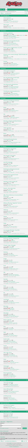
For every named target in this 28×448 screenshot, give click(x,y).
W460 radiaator (11, 309)
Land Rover (6, 299)
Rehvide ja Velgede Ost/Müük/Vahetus (13, 121)
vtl (9, 247)
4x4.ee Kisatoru (7, 18)
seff (6, 256)
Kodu (3, 9)
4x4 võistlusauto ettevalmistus (11, 84)
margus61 (7, 249)
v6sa (7, 143)
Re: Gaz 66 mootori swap (13, 355)
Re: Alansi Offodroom (12, 392)
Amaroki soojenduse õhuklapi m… (14, 369)
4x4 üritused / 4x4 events (9, 155)
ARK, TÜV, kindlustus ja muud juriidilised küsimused (13, 195)
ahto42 (7, 283)
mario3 (4, 439)
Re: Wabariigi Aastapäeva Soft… (14, 158)
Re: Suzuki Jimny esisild (13, 342)
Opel (5, 332)
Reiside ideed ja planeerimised (11, 174)
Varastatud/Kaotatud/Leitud (10, 139)
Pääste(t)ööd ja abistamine (10, 148)
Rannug (7, 200)
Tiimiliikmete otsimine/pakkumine (12, 91)
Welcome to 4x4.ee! (8, 414)
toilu (6, 159)
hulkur (26, 35)
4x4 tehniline (3, 30)
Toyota (5, 346)
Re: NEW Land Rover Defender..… (14, 302)
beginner (7, 22)
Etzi (18, 172)
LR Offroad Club (7, 396)
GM (4, 272)
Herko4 (15, 233)
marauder (7, 118)
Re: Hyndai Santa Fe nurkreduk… (14, 282)
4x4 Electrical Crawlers (9, 405)
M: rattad (10, 136)
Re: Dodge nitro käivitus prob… (14, 262)
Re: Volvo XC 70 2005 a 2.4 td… (14, 37)
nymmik (7, 370)
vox (6, 363)
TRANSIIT (7, 400)
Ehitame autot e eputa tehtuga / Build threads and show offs (15, 55)
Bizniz (5, 133)
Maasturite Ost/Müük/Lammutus (11, 100)
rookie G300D (8, 310)
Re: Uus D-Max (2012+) (13, 289)
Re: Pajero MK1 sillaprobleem (14, 316)
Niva (5, 326)
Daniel (9, 36)
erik (11, 36)
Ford (5, 265)
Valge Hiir (9, 391)
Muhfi (7, 111)
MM (12, 73)
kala (4, 36)
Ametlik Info (3, 68)
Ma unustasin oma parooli (4, 428)
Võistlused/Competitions (9, 71)
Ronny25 (7, 336)
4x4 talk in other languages (6, 411)
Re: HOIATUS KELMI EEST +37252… (15, 142)
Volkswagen (6, 366)
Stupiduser (21, 35)
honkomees (8, 343)
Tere (10, 233)
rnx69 (7, 276)
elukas (7, 263)
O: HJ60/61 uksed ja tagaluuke (14, 117)
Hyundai (5, 279)
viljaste (7, 166)
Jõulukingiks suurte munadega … (14, 94)
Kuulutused (3, 98)
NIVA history (11, 329)
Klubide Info (3, 380)
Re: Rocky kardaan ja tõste (13, 255)
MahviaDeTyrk (8, 95)
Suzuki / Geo (6, 339)
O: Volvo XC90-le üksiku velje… (14, 362)
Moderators (9, 20)
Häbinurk (6, 210)
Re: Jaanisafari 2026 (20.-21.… (14, 385)
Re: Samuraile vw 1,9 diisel (13, 44)
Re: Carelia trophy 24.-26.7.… (14, 74)
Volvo (5, 359)
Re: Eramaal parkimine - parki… (14, 199)
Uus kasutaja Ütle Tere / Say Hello (11, 230)
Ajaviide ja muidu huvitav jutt (10, 181)
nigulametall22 (8, 45)
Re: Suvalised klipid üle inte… (14, 219)
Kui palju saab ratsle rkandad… (14, 64)
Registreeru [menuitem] (27, 9)
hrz (10, 407)
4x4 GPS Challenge (8, 162)
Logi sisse (3, 11)
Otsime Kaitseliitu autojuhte (13, 206)
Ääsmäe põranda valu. (12, 399)
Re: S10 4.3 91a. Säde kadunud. (14, 275)
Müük (5, 107)
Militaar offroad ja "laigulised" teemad (12, 203)
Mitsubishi (6, 313)
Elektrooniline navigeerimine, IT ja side (13, 47)
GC (16, 136)
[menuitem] (26, 13)
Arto (11, 73)
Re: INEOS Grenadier (12, 376)
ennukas (6, 36)
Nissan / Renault (7, 320)
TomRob (7, 418)
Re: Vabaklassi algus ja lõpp (13, 87)
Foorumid (6, 9)
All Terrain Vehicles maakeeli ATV (11, 238)
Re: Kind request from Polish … (14, 417)
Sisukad (5, 61)
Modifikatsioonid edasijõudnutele (11, 41)
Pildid (5, 223)
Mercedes (6, 306)
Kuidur (7, 125)
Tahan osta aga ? (7, 128)
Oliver (15, 73)
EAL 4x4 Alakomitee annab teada (11, 77)
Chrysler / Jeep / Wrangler (10, 245)
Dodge (5, 259)
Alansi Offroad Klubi (8, 389)
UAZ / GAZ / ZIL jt (8, 352)
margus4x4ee (14, 35)
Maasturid (10, 35)
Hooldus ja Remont (8, 33)
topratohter (13, 391)
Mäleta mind (19, 428)
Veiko (24, 35)
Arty (11, 444)
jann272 (7, 207)
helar (7, 88)
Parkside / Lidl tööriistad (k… (13, 191)
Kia (4, 292)
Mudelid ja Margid (4, 236)
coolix (15, 408)
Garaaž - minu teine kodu (10, 188)
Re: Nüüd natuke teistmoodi (13, 21)
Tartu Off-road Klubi (8, 382)
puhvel (7, 38)
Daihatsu (6, 252)
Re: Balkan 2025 (11, 172)
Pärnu (10, 408)
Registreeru (8, 11)
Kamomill (7, 227)
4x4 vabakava (3, 146)
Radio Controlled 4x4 (5, 403)
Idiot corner (6, 24)
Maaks (7, 185)
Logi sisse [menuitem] (25, 9)
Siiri (6, 393)
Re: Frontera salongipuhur (13, 335)
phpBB (10, 443)
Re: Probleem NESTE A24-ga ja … (14, 184)
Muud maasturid (7, 373)
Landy (12, 63)
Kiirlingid (1, 9)
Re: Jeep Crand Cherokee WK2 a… (14, 248)
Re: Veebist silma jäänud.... (13, 226)
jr (8, 35)
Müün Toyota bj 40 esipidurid (13, 110)
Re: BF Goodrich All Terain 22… (14, 124)
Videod (5, 216)
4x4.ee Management (5, 15)
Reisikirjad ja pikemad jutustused (11, 169)
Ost (4, 114)
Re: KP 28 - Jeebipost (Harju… (14, 165)
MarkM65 (7, 290)
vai (6, 75)
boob (18, 35)
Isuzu (5, 286)
